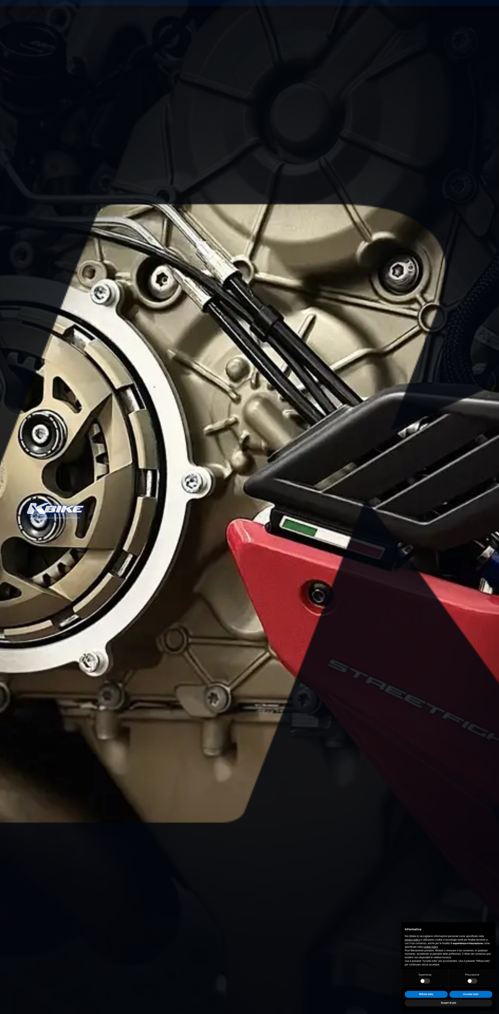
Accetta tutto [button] (470, 994)
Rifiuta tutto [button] (426, 994)
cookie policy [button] (430, 946)
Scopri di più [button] (448, 1002)
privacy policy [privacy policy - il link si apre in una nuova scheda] (412, 939)
